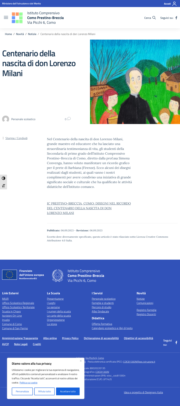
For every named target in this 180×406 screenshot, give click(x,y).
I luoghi (51, 303)
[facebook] (176, 17)
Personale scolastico (103, 299)
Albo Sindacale (100, 311)
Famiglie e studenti (103, 303)
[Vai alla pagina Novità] (20, 34)
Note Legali (21, 344)
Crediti (37, 344)
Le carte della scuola (59, 315)
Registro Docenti (146, 314)
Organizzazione (56, 320)
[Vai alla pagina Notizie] (32, 34)
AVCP (5, 344)
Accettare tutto (68, 391)
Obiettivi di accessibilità (138, 338)
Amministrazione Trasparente (20, 338)
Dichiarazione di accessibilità (101, 338)
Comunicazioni (145, 303)
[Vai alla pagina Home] (8, 34)
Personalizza (22, 391)
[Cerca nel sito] (150, 17)
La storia (52, 324)
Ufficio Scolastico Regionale (18, 303)
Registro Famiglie (146, 310)
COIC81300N (102, 372)
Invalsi (6, 320)
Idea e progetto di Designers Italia (143, 392)
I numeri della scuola (59, 311)
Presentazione (55, 299)
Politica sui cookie (28, 382)
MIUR (5, 299)
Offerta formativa (102, 324)
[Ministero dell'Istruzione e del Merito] (21, 3)
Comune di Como (12, 324)
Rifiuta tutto (44, 391)
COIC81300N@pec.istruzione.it (139, 361)
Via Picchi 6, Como (94, 358)
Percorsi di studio (101, 307)
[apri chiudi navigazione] (6, 18)
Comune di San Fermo (15, 328)
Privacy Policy (70, 338)
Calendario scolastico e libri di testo (112, 328)
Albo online (50, 338)
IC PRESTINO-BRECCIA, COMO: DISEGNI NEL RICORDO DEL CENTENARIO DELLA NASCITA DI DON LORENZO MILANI (89, 208)
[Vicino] (81, 361)
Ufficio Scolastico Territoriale (18, 307)
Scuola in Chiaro (11, 311)
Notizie (141, 299)
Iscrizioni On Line (12, 315)
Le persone (53, 307)
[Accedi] (170, 3)
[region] (45, 378)
